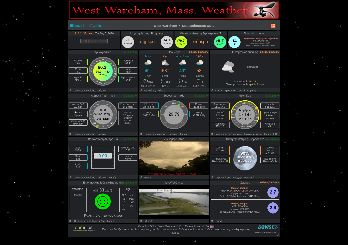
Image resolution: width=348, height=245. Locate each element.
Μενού (78, 26)
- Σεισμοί (240, 90)
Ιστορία (216, 90)
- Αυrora (247, 134)
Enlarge (145, 177)
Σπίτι (94, 26)
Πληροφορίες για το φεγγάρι (226, 134)
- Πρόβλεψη (101, 90)
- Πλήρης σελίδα (97, 221)
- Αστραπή (250, 90)
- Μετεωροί (256, 134)
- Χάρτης (183, 134)
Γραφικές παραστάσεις (81, 90)
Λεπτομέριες (147, 90)
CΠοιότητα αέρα (78, 221)
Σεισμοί (216, 221)
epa (108, 190)
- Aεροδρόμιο (228, 90)
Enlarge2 (145, 221)
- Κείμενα (160, 90)
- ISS (274, 134)
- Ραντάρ (112, 177)
